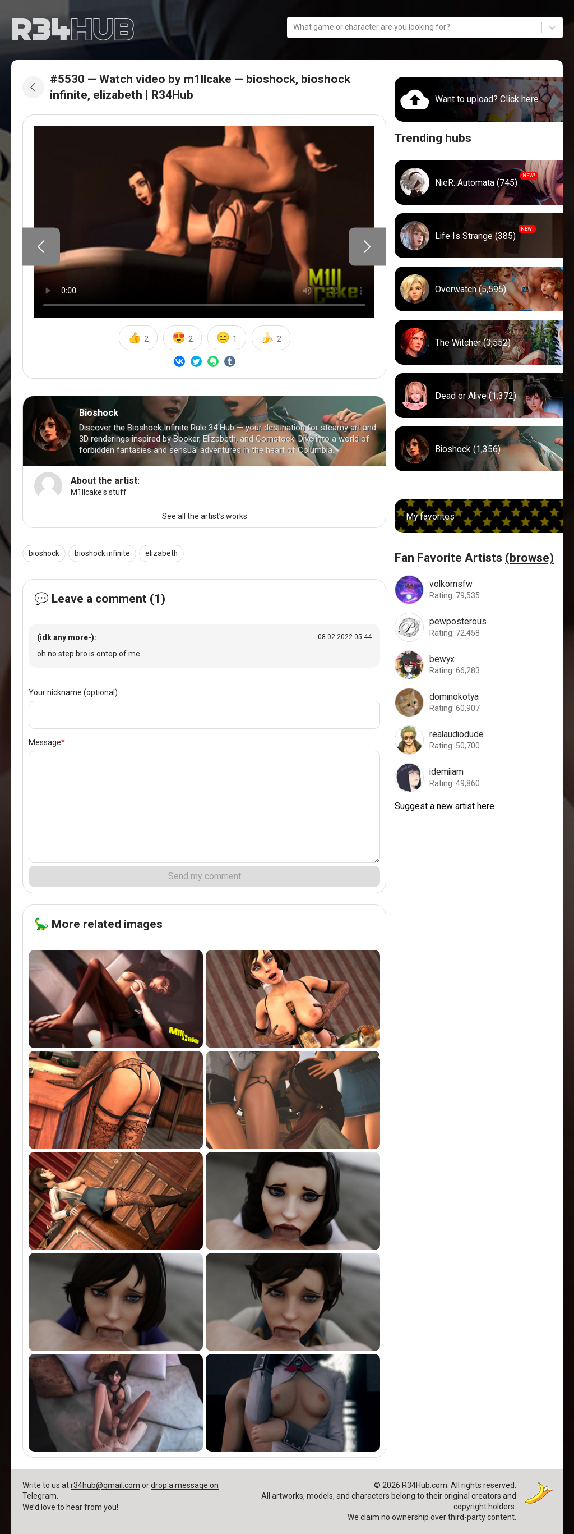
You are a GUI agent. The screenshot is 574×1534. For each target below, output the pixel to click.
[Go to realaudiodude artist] (479, 739)
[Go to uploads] (479, 98)
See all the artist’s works (204, 516)
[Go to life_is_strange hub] (479, 235)
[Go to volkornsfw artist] (479, 588)
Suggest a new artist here (445, 805)
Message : (48, 742)
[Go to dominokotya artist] (479, 701)
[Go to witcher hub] (479, 341)
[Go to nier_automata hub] (479, 181)
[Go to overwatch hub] (479, 288)
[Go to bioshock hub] (479, 448)
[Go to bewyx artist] (479, 663)
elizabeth (163, 553)
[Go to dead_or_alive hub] (479, 395)
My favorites (431, 515)
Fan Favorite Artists (474, 557)
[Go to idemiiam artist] (479, 776)
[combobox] (294, 27)
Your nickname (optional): (74, 692)
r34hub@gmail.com (105, 1485)
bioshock (44, 553)
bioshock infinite (103, 553)
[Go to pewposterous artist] (479, 626)
